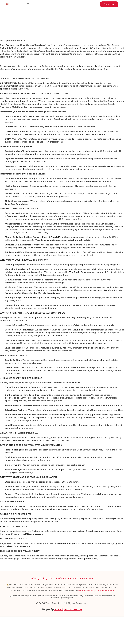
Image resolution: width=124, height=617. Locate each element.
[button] (28, 4)
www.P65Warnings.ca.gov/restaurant (96, 590)
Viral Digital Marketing (68, 609)
